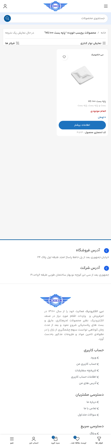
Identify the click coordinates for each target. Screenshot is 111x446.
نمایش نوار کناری (90, 43)
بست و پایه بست (97, 106)
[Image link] (55, 300)
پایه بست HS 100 (97, 101)
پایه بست (82, 106)
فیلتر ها (10, 43)
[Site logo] (55, 6)
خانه (103, 33)
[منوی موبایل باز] (106, 6)
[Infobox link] (55, 268)
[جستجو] (55, 18)
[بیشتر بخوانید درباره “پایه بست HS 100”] (82, 125)
